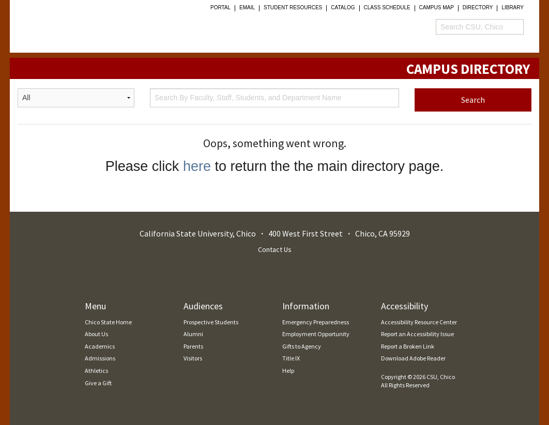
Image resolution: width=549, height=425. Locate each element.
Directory (478, 7)
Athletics (96, 370)
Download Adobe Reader (413, 358)
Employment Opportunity (315, 334)
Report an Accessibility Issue (417, 334)
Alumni (193, 334)
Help (288, 370)
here (197, 166)
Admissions (100, 358)
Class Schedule (387, 7)
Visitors (193, 358)
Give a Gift (98, 383)
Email (247, 7)
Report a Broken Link (407, 346)
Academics (100, 346)
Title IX (291, 358)
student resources (293, 7)
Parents (193, 346)
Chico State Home (108, 322)
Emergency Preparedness (315, 322)
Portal (220, 7)
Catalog (343, 7)
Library (512, 7)
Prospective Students (211, 322)
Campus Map (436, 7)
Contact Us (275, 249)
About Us (96, 334)
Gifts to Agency (301, 346)
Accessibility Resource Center (419, 322)
